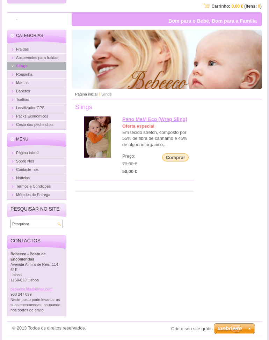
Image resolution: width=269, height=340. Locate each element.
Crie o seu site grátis (192, 328)
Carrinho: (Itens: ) (236, 6)
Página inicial (86, 94)
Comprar (175, 157)
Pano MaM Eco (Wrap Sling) (154, 119)
